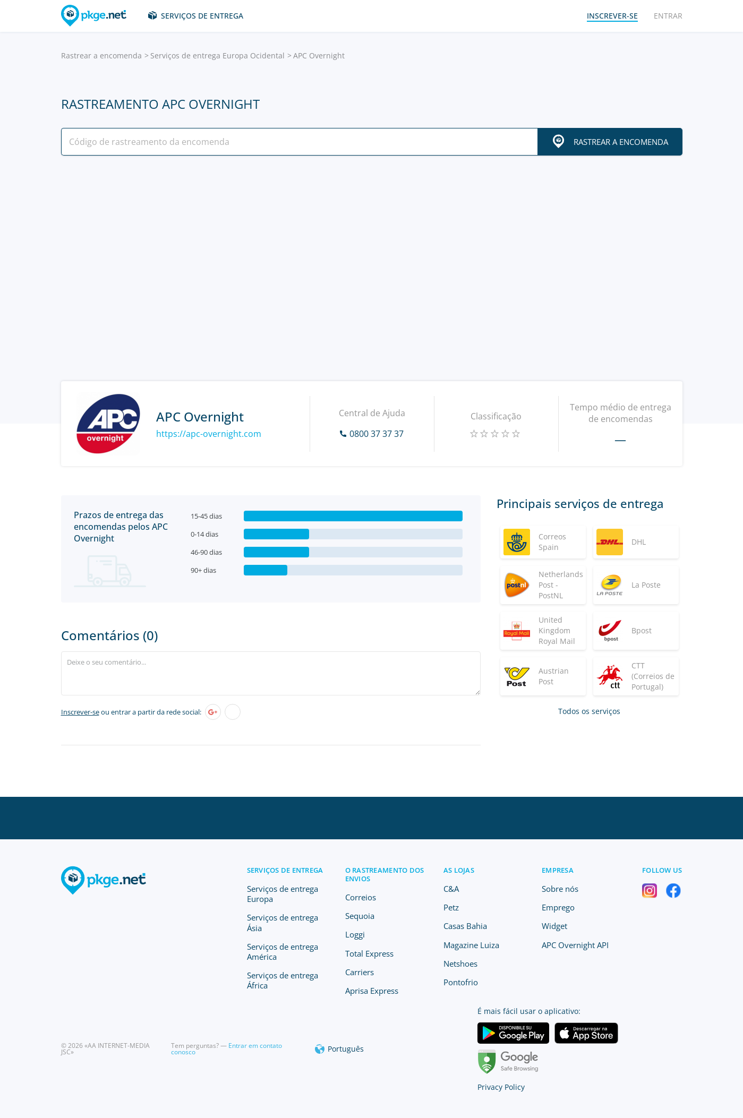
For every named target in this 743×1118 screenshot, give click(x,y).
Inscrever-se (80, 712)
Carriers (359, 972)
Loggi (355, 934)
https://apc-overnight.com (208, 433)
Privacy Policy (501, 1086)
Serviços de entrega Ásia (282, 922)
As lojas (458, 870)
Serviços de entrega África (282, 980)
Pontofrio (460, 982)
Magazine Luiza (471, 945)
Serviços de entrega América (282, 951)
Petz (451, 907)
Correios (360, 897)
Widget (554, 926)
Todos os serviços (589, 711)
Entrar (668, 16)
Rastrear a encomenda (101, 55)
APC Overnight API (575, 945)
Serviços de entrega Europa (282, 893)
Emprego (558, 907)
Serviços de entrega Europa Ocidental (217, 55)
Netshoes (460, 963)
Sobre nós (560, 888)
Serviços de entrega (202, 16)
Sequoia (359, 915)
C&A (451, 888)
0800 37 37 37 (376, 433)
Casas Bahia (465, 926)
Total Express (369, 953)
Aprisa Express (371, 990)
